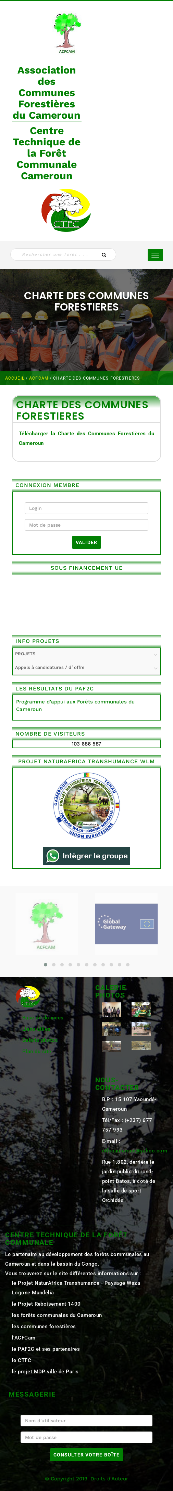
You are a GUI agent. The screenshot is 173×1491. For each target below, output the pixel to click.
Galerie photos (40, 1040)
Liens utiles (36, 1029)
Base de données (43, 1018)
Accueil (15, 378)
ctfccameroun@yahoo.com (135, 1151)
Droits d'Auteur (109, 1479)
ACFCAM (39, 378)
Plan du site (36, 1051)
